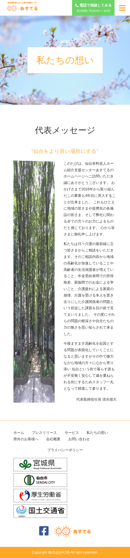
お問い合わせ (79, 439)
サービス (72, 432)
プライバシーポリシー (65, 450)
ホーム (18, 432)
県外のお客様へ (25, 439)
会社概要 (53, 439)
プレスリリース (44, 432)
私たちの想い (97, 432)
